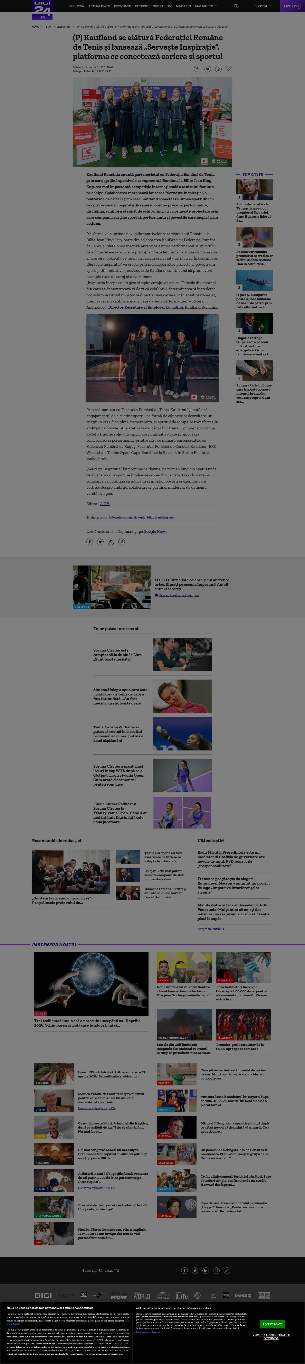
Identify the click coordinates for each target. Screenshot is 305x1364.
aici (95, 1343)
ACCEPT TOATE (272, 1324)
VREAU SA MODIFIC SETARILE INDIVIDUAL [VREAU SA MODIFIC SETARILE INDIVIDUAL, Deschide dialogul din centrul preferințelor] (271, 1337)
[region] (152, 1333)
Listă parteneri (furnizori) (149, 1331)
